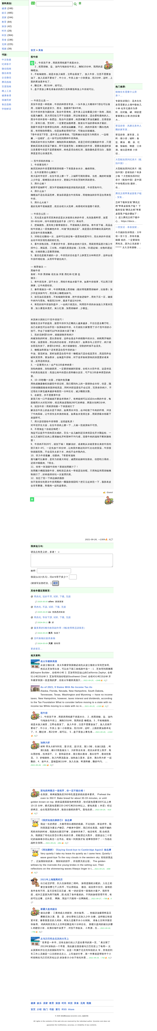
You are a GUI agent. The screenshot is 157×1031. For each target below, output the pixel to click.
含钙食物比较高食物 (44, 641)
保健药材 (6, 100)
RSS (64, 1012)
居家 (4, 17)
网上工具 (6, 91)
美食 (4, 40)
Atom (71, 1012)
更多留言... (36, 651)
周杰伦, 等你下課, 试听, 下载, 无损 (52, 620)
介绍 (39, 1012)
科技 (4, 35)
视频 (4, 49)
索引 (58, 1012)
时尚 (4, 31)
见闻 (4, 44)
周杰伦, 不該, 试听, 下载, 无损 (50, 609)
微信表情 (6, 73)
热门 (45, 1012)
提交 (55, 586)
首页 (33, 50)
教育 (4, 22)
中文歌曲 (6, 59)
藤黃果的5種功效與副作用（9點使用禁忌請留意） (60, 630)
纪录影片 (6, 64)
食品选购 (6, 104)
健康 (4, 8)
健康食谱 (6, 95)
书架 (51, 1012)
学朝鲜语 (6, 109)
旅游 (4, 26)
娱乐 (4, 13)
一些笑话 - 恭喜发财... (127, 227)
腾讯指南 (6, 82)
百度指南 (6, 86)
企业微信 (6, 77)
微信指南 (6, 69)
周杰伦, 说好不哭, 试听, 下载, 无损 (52, 599)
